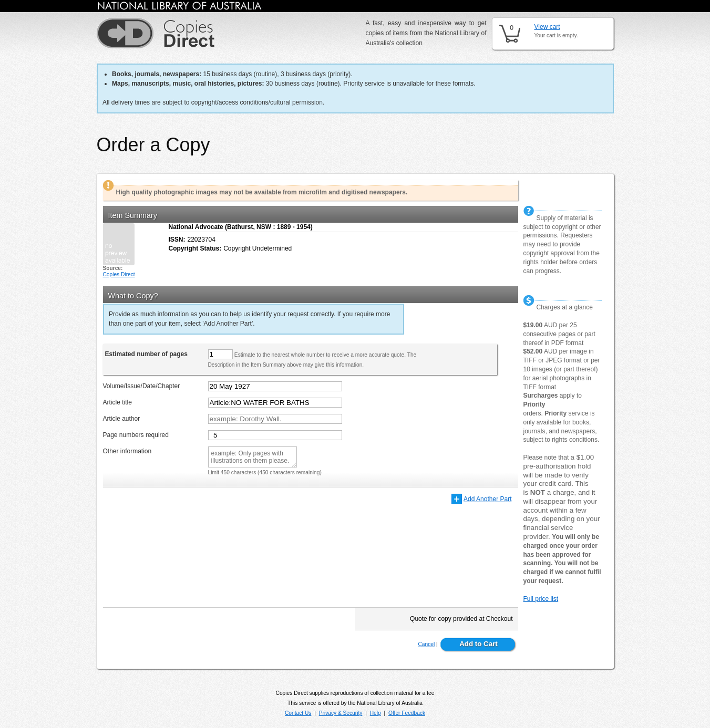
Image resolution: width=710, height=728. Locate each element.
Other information (127, 451)
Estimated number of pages (146, 354)
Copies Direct (119, 274)
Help (375, 713)
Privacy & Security (341, 713)
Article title (117, 402)
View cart (547, 26)
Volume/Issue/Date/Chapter (141, 386)
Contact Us (298, 713)
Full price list (541, 598)
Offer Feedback (406, 713)
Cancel (426, 644)
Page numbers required (136, 435)
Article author (121, 418)
